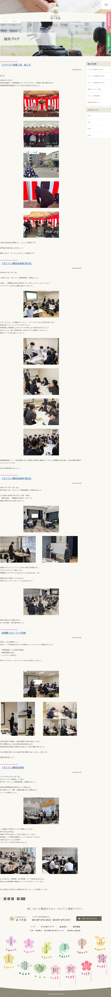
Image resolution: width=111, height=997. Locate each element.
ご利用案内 (9, 948)
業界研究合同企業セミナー (94, 102)
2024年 (89, 128)
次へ (23, 898)
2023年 (89, 135)
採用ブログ (15, 21)
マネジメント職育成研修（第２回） (17, 478)
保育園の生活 (55, 976)
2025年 (89, 122)
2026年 (89, 115)
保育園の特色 (57, 976)
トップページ (5, 21)
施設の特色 (104, 964)
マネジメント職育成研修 (13, 767)
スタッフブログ (60, 980)
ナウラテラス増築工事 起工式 (16, 65)
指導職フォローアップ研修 (14, 633)
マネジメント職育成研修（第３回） (17, 263)
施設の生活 (102, 965)
